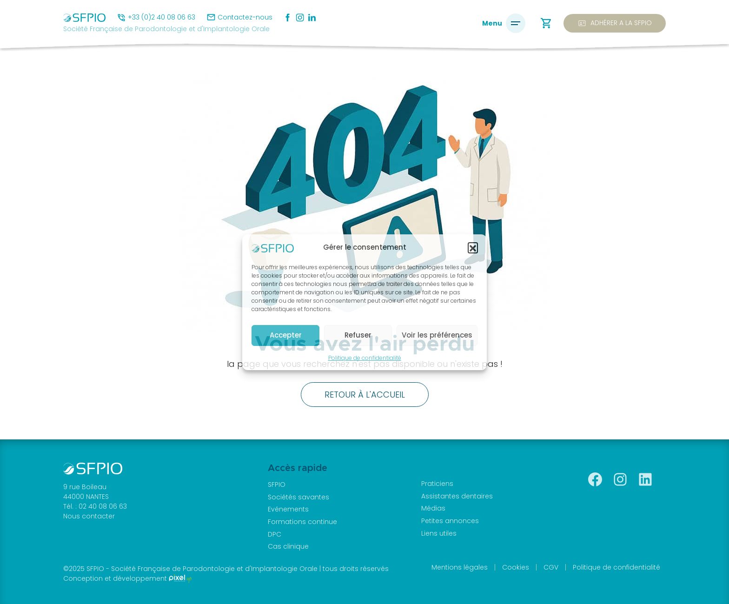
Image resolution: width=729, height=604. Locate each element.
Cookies (515, 567)
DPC (274, 534)
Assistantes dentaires (457, 496)
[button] (472, 247)
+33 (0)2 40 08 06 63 (161, 17)
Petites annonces (450, 520)
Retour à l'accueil (365, 394)
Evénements (288, 509)
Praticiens (437, 483)
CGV (550, 567)
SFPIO (276, 484)
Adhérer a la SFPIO (614, 23)
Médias (433, 508)
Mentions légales (459, 567)
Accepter (286, 335)
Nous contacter (89, 516)
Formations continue (302, 521)
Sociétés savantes (298, 497)
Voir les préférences (437, 335)
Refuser (358, 335)
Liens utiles (439, 533)
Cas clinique (288, 546)
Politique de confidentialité (364, 358)
